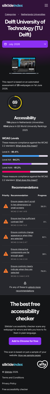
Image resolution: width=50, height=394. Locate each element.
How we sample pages (29, 355)
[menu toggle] (46, 5)
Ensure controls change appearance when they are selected (22, 235)
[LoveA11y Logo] (42, 365)
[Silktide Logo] (12, 364)
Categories (10, 14)
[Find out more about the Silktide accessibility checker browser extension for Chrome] (25, 322)
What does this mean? (26, 145)
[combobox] (25, 44)
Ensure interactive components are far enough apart (20, 252)
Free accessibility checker (15, 389)
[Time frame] (25, 44)
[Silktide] (12, 5)
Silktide (8, 372)
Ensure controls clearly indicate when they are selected (22, 269)
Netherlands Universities (33, 14)
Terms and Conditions (13, 377)
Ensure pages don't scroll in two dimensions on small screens (23, 204)
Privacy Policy (9, 383)
